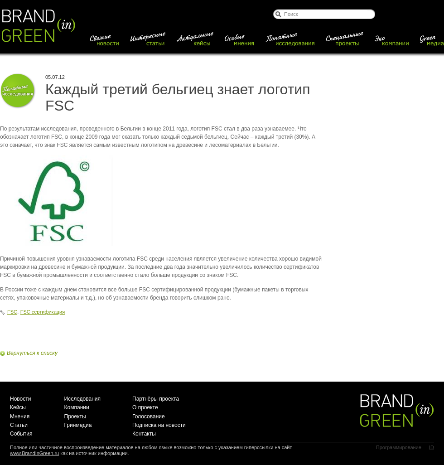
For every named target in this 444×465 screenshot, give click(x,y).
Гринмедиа (78, 425)
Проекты (75, 416)
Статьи (19, 425)
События (21, 434)
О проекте (145, 407)
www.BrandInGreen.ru (34, 453)
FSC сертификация (42, 312)
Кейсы (18, 407)
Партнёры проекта (155, 399)
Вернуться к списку (32, 353)
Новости (20, 399)
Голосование (148, 416)
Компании (76, 407)
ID (431, 447)
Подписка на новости (159, 425)
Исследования (82, 399)
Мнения (19, 416)
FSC (12, 312)
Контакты (144, 434)
